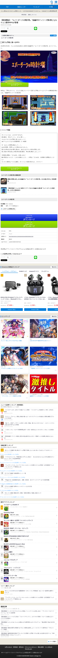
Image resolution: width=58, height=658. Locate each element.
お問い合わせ (8, 647)
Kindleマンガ (23, 271)
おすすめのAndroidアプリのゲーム (31, 11)
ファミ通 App (6, 2)
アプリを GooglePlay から (14, 84)
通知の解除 (41, 647)
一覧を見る (54, 267)
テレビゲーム (45, 271)
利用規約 (15, 647)
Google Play (29, 224)
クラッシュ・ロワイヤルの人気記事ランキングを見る (13, 477)
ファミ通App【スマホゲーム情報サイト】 (11, 11)
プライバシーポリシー (31, 647)
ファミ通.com (48, 647)
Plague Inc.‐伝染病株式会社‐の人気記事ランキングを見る (14, 483)
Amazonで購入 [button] (12, 309)
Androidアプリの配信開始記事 (49, 11)
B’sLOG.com (28, 649)
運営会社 (21, 647)
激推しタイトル (32, 14)
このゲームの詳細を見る (9, 208)
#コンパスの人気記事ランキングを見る (10, 454)
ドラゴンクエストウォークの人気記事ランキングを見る (14, 462)
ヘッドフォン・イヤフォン (9, 271)
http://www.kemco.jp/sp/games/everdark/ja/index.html (21, 236)
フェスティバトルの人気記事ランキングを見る (12, 470)
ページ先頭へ (53, 641)
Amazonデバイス (34, 271)
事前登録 (24, 14)
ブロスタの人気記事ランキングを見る (10, 490)
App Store (29, 218)
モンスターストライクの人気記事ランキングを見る (13, 497)
